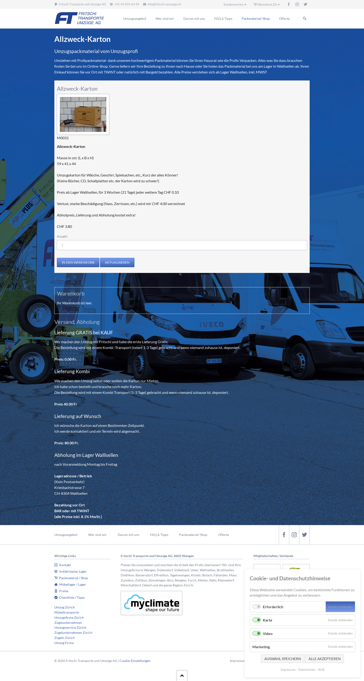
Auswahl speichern (282, 659)
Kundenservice (233, 4)
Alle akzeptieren (325, 659)
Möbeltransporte (66, 612)
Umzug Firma (64, 643)
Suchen (304, 18)
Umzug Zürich (64, 607)
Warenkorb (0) (267, 4)
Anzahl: (62, 236)
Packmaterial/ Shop (193, 535)
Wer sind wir (97, 535)
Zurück (64, 278)
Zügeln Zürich (64, 638)
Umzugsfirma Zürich (69, 617)
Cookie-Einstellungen (135, 661)
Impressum (238, 661)
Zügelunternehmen (68, 623)
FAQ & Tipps (159, 535)
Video (268, 633)
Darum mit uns (128, 535)
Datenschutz (306, 669)
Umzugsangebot (65, 535)
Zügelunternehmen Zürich (73, 632)
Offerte (223, 535)
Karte (267, 620)
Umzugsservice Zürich (70, 627)
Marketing (261, 646)
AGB (321, 669)
